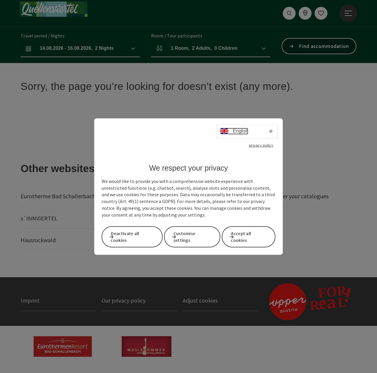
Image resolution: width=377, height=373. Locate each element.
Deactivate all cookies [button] (131, 236)
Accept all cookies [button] (247, 236)
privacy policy (261, 146)
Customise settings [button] (191, 236)
